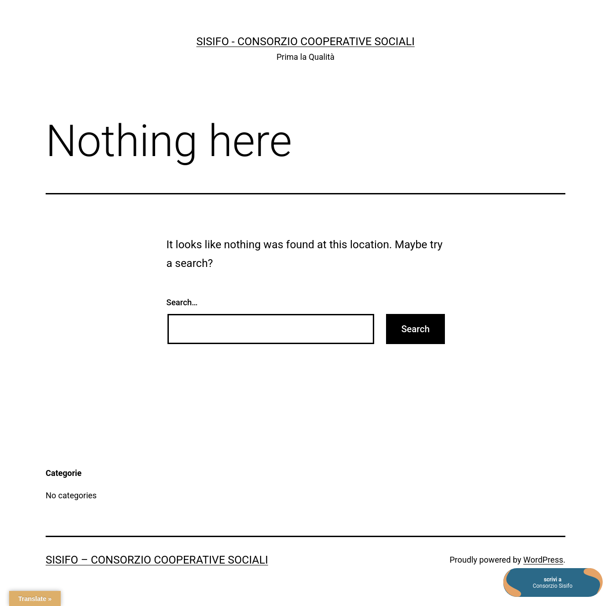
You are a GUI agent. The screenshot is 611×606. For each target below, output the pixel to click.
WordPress (543, 559)
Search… (182, 302)
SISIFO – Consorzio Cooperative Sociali (157, 560)
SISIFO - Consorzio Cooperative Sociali (305, 41)
